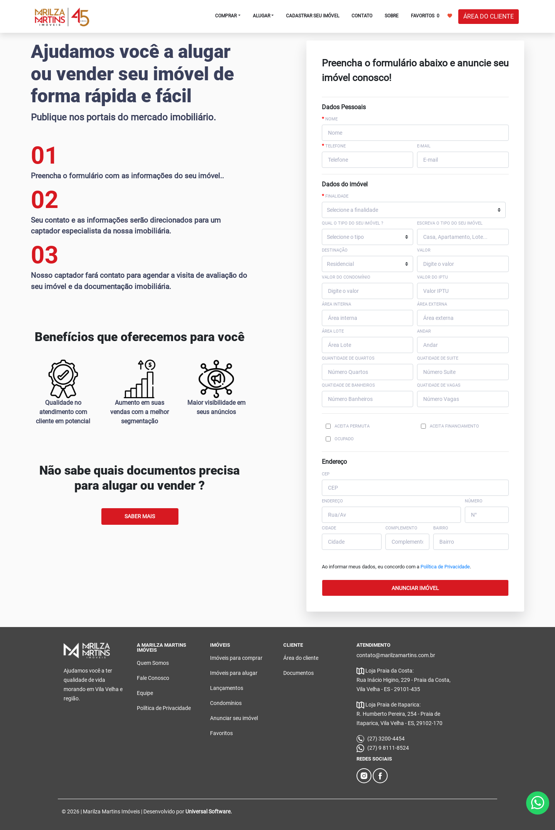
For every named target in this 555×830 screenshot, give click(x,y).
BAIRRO (440, 528)
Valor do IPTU (432, 277)
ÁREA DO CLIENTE (488, 16)
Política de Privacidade (445, 567)
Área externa (432, 304)
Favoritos (221, 733)
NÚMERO (474, 501)
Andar (424, 331)
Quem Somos (153, 663)
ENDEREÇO (332, 501)
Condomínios (226, 703)
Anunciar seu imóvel (234, 718)
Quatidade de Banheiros (348, 385)
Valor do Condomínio (346, 277)
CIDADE (329, 528)
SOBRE (392, 16)
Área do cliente (300, 658)
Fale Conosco (153, 678)
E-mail (424, 146)
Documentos (298, 673)
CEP (326, 474)
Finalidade (335, 196)
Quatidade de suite (437, 358)
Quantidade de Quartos (348, 358)
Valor (424, 250)
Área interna (336, 304)
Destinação (335, 250)
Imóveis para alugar (233, 673)
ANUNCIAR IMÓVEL (415, 588)
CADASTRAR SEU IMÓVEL (312, 16)
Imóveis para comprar (236, 658)
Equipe (145, 693)
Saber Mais (139, 516)
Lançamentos (226, 688)
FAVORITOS (431, 15)
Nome (330, 119)
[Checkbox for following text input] (328, 426)
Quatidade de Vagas (439, 385)
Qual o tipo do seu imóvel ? (352, 223)
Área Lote (333, 331)
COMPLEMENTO (401, 528)
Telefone (334, 146)
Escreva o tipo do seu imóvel (450, 223)
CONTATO (362, 16)
